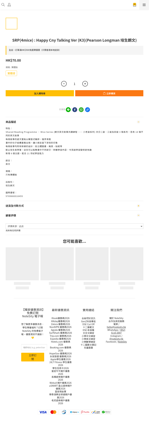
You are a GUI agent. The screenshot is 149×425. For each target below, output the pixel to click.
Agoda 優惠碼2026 (60, 329)
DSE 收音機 (88, 330)
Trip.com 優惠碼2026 (61, 335)
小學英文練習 (88, 338)
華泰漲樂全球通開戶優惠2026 (60, 396)
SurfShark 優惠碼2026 (60, 332)
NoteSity (122, 341)
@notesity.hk (116, 338)
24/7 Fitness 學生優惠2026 (61, 363)
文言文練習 (88, 333)
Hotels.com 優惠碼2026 (60, 343)
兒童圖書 (88, 347)
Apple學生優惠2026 (60, 359)
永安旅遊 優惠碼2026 (60, 356)
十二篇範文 (88, 327)
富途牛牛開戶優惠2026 (60, 372)
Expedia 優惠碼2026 (60, 338)
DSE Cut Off (88, 324)
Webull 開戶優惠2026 (61, 382)
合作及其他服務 (116, 321)
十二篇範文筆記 (88, 344)
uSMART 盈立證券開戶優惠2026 (60, 387)
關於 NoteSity (116, 318)
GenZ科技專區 (88, 321)
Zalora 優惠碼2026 (60, 324)
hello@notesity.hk (116, 327)
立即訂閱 (33, 357)
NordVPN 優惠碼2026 (61, 327)
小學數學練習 (88, 341)
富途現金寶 (60, 391)
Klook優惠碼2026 (61, 318)
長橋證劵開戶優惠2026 (60, 378)
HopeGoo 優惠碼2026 (60, 353)
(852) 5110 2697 (118, 331)
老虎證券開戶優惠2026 (60, 402)
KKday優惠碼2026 (60, 321)
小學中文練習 (88, 336)
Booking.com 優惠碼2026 (60, 349)
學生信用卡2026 (60, 368)
